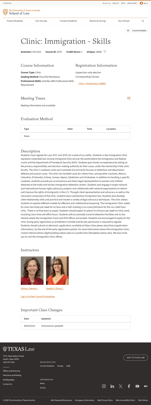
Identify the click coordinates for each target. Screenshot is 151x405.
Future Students (16, 21)
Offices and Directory (11, 371)
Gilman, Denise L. (32, 273)
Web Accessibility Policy (125, 400)
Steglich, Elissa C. (57, 273)
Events (43, 387)
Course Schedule (139, 30)
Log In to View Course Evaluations (38, 296)
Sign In (144, 3)
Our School (125, 21)
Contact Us (7, 384)
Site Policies (143, 400)
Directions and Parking (12, 375)
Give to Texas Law (136, 357)
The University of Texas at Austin (22, 400)
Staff (123, 3)
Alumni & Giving (99, 21)
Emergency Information (84, 400)
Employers (132, 3)
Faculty (116, 3)
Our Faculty (43, 21)
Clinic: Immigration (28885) (92, 83)
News (42, 383)
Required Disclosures (61, 400)
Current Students (70, 21)
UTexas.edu (7, 3)
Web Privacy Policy (105, 400)
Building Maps (8, 379)
